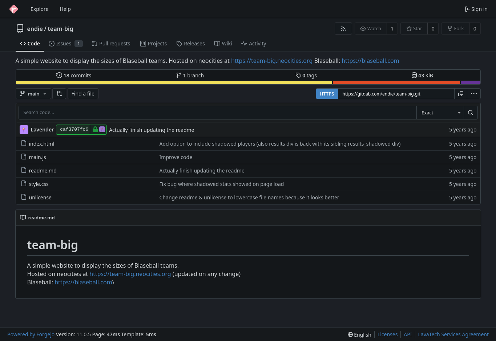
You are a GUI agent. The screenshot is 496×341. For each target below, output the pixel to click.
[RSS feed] (343, 28)
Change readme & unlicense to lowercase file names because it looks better (249, 197)
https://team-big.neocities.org (271, 61)
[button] (59, 93)
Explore (39, 8)
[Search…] (470, 112)
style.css (35, 183)
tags (306, 75)
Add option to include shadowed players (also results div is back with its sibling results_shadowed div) (280, 143)
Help (65, 8)
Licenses (388, 334)
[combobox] (440, 112)
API (408, 334)
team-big (60, 28)
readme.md (39, 170)
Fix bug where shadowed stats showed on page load (222, 183)
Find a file (83, 93)
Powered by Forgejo (31, 334)
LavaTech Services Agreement (453, 334)
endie (35, 28)
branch (190, 75)
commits (73, 75)
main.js (33, 157)
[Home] (14, 9)
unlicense (36, 197)
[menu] (474, 93)
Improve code (176, 157)
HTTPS (327, 93)
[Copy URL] (460, 93)
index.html (38, 143)
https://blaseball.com (370, 61)
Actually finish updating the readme (151, 129)
